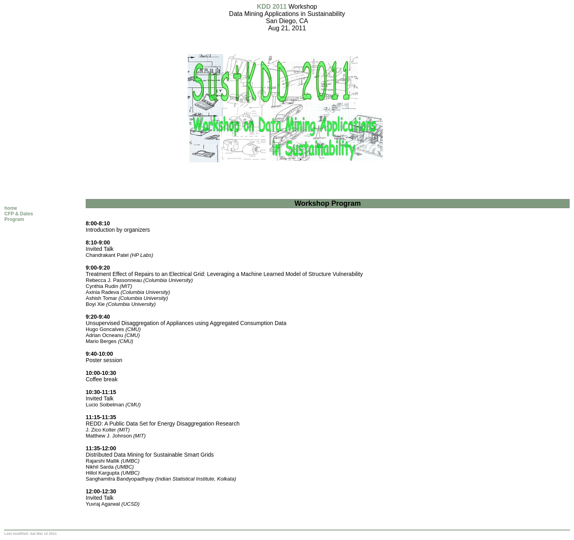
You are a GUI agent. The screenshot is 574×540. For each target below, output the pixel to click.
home (10, 208)
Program (14, 219)
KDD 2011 (272, 6)
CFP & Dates (18, 214)
